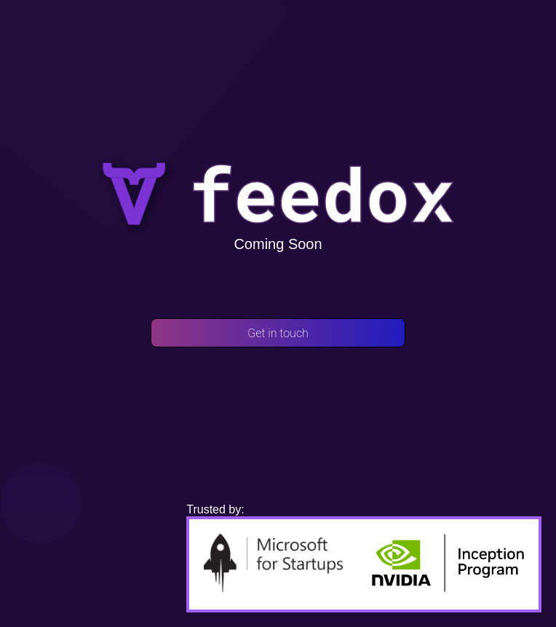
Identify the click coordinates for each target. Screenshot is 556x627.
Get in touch (278, 333)
